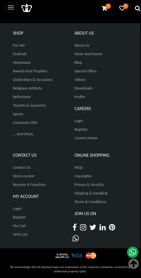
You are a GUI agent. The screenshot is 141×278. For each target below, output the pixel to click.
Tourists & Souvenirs (29, 105)
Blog (78, 62)
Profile (80, 96)
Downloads (84, 88)
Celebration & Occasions (32, 79)
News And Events (89, 53)
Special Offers (86, 71)
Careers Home (86, 138)
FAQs (79, 167)
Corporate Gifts (25, 122)
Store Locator (24, 176)
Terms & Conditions (90, 201)
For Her (19, 45)
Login (79, 120)
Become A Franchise (29, 184)
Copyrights (83, 176)
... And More (23, 134)
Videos (80, 79)
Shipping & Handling (91, 193)
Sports (18, 114)
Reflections (22, 96)
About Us (82, 45)
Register (81, 129)
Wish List (20, 234)
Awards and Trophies (30, 71)
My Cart (19, 225)
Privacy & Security (89, 184)
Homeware (22, 62)
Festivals (20, 53)
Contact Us (22, 167)
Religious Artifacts (27, 88)
